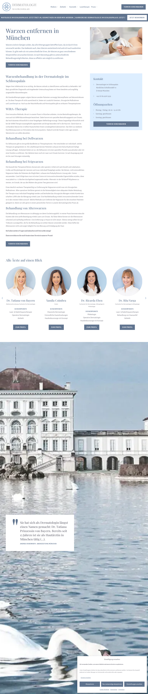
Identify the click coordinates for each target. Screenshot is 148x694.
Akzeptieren (90, 684)
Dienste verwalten (86, 677)
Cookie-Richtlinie (104, 689)
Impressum (121, 689)
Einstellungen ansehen (134, 684)
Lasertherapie (13, 103)
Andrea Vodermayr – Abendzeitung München (38, 544)
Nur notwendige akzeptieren (112, 684)
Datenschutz (113, 689)
